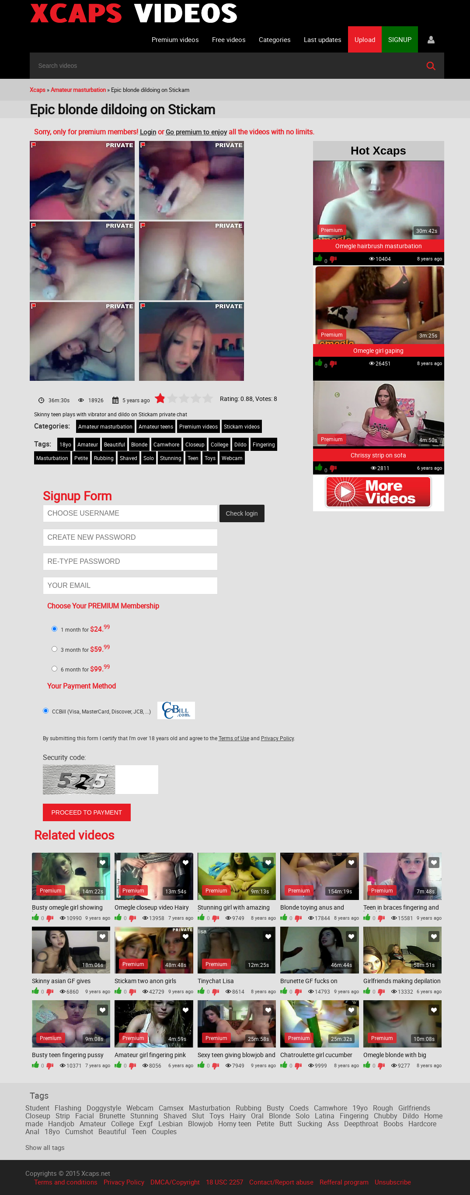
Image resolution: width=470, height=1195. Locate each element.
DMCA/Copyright (175, 1181)
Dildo (240, 444)
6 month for (85, 669)
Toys (210, 457)
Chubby (385, 1116)
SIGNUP (399, 39)
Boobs (393, 1123)
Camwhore (166, 444)
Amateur (87, 444)
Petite (81, 457)
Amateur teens (156, 426)
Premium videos (175, 39)
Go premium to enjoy (196, 131)
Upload (365, 39)
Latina (324, 1116)
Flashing (68, 1108)
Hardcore (422, 1123)
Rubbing (104, 457)
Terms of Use (234, 738)
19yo (360, 1108)
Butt (285, 1123)
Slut (198, 1116)
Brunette (112, 1116)
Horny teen (234, 1123)
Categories (275, 39)
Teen (193, 457)
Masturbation (52, 457)
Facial (84, 1116)
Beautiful (114, 444)
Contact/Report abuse (281, 1181)
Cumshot (79, 1131)
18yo (65, 444)
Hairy (238, 1116)
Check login (242, 513)
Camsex (171, 1108)
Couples (164, 1131)
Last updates (322, 39)
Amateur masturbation (105, 426)
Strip (63, 1116)
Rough (383, 1108)
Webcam (232, 457)
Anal (32, 1131)
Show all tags (45, 1147)
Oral (257, 1116)
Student (37, 1108)
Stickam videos (242, 426)
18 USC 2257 (224, 1181)
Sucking (309, 1123)
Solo (148, 457)
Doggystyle (104, 1108)
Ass (333, 1123)
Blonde (139, 444)
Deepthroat (361, 1123)
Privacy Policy (277, 738)
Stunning (170, 457)
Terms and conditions (65, 1181)
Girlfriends (414, 1108)
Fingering (264, 444)
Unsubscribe (393, 1181)
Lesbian (170, 1123)
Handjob (61, 1123)
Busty (275, 1108)
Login (148, 131)
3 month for (85, 649)
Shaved (128, 457)
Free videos (229, 39)
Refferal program (344, 1181)
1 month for (85, 629)
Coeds (299, 1108)
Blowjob (200, 1123)
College (219, 444)
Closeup (195, 444)
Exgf (146, 1123)
